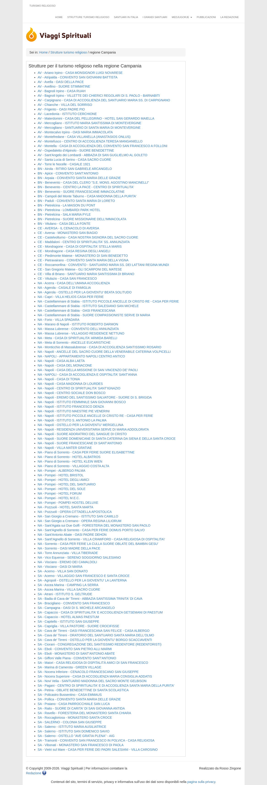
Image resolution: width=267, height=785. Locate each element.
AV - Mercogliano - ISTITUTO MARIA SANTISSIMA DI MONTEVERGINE (89, 123)
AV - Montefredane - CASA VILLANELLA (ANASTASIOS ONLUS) (84, 137)
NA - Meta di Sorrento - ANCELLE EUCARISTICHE (74, 342)
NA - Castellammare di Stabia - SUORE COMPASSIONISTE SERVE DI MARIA (94, 315)
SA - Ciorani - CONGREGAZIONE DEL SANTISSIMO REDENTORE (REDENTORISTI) (100, 644)
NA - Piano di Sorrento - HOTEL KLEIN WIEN (70, 461)
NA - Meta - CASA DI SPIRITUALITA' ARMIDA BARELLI (77, 338)
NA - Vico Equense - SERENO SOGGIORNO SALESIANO (79, 557)
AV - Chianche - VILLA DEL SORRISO (65, 105)
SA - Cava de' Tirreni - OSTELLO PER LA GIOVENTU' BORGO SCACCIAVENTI (95, 640)
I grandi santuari (155, 17)
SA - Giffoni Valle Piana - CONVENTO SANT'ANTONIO (77, 658)
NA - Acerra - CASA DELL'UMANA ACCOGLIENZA (74, 283)
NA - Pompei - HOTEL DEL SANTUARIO (67, 484)
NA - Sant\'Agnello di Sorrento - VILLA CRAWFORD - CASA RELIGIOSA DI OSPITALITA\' (101, 539)
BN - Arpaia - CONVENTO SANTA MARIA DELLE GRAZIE (79, 178)
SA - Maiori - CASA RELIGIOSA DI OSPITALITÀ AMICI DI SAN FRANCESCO (93, 662)
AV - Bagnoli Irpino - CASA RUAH (62, 91)
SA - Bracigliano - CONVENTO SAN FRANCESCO (74, 603)
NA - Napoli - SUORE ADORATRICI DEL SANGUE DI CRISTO (82, 434)
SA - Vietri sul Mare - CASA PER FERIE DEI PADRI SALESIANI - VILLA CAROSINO (98, 749)
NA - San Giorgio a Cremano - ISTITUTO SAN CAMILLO (78, 516)
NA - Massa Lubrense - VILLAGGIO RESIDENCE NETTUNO (81, 333)
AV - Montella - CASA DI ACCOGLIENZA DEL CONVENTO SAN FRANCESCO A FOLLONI (102, 146)
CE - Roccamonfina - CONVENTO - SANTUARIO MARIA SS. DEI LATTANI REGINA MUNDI (103, 265)
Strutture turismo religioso (88, 17)
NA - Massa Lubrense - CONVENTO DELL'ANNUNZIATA (78, 329)
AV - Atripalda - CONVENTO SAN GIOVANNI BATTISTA (78, 77)
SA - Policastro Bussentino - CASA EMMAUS (70, 695)
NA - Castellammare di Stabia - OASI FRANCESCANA (76, 310)
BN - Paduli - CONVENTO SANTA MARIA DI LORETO (76, 201)
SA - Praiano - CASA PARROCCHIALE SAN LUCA (74, 704)
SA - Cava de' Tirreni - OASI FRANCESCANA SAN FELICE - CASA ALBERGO (94, 630)
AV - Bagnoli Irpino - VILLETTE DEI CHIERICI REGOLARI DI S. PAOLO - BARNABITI (99, 95)
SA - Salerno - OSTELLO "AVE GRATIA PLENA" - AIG (76, 736)
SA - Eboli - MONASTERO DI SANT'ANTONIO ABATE (76, 653)
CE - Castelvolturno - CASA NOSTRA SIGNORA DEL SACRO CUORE (88, 237)
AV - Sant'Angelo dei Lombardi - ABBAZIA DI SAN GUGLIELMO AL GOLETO (92, 155)
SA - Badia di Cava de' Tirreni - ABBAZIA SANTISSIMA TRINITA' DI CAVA (90, 598)
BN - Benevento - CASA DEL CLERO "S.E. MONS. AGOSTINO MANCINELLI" (93, 182)
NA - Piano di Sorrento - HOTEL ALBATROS (69, 457)
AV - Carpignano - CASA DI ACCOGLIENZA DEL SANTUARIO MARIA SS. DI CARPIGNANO (104, 100)
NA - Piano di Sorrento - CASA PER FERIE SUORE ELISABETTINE (86, 452)
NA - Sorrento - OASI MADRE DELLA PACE (69, 548)
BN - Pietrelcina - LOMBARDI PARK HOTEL (69, 210)
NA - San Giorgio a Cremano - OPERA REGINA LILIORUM (79, 521)
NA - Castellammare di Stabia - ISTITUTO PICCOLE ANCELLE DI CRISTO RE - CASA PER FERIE (108, 301)
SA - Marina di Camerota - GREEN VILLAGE (69, 667)
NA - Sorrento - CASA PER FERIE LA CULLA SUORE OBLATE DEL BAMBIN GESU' (98, 544)
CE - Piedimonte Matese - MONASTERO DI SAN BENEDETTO (83, 255)
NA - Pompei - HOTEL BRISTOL (61, 475)
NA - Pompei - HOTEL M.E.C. (59, 498)
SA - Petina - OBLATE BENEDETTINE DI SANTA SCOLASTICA (83, 690)
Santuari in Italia (126, 17)
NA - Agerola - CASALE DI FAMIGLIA (64, 287)
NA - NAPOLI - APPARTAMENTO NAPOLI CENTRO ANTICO (81, 356)
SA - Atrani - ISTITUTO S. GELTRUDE (65, 594)
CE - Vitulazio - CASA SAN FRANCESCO (67, 278)
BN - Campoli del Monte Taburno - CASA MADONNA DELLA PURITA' (87, 196)
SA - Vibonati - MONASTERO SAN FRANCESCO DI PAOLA (81, 745)
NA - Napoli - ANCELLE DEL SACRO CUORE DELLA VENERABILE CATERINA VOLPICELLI (104, 352)
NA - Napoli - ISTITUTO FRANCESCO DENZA (71, 406)
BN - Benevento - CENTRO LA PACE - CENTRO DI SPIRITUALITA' (86, 187)
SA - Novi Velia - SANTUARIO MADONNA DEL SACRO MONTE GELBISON (92, 681)
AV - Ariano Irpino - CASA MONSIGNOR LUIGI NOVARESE (80, 73)
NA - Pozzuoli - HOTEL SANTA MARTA (65, 507)
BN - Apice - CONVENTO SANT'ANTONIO (68, 173)
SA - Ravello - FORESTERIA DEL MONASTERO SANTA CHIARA (84, 713)
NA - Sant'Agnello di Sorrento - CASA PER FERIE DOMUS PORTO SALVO (91, 530)
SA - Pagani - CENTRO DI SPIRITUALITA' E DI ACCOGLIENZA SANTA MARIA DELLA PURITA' (106, 685)
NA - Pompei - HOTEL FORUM (60, 493)
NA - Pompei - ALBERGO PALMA (61, 470)
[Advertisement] (217, 114)
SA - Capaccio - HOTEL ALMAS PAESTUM (68, 617)
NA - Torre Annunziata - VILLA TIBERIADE (68, 553)
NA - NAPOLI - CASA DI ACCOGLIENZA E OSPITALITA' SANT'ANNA (87, 374)
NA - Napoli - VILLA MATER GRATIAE (65, 448)
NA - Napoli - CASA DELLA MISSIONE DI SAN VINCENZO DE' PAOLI (88, 370)
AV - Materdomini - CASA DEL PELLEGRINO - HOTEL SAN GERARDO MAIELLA (96, 118)
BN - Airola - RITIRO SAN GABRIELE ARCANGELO (75, 169)
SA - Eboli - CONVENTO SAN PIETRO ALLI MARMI (75, 649)
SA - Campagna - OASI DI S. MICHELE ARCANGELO (76, 608)
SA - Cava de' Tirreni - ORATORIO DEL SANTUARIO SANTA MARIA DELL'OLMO (96, 635)
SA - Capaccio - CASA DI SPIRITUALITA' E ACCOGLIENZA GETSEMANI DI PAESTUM (100, 612)
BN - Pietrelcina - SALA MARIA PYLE (64, 214)
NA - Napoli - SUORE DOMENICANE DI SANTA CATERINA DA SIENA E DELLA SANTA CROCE (107, 438)
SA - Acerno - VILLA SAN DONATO (63, 571)
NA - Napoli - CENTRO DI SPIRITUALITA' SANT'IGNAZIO (79, 388)
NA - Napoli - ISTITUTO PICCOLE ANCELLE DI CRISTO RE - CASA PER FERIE (95, 416)
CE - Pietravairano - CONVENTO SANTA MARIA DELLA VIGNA (83, 260)
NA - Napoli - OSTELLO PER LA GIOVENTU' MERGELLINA (81, 425)
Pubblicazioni (206, 17)
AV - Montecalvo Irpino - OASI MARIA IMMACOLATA (75, 132)
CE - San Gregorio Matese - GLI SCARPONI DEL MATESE (80, 269)
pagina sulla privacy (201, 782)
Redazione (33, 773)
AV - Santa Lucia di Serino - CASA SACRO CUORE (74, 159)
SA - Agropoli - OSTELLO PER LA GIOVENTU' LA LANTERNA (82, 580)
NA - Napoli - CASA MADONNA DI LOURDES (70, 384)
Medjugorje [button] (182, 17)
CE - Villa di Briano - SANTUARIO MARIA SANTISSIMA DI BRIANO (86, 274)
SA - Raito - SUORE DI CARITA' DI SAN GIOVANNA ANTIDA (81, 708)
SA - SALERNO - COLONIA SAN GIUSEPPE (70, 722)
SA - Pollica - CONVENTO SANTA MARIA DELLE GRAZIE (79, 699)
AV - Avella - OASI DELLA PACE (61, 82)
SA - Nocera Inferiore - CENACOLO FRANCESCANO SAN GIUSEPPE (88, 672)
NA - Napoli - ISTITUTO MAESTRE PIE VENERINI (74, 411)
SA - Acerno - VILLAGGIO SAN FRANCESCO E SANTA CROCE (84, 576)
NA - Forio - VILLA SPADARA (59, 320)
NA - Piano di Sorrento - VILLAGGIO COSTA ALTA (73, 466)
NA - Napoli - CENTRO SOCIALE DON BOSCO (71, 393)
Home (59, 17)
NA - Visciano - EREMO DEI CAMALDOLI (67, 562)
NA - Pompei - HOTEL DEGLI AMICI (63, 480)
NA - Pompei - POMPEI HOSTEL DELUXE (68, 502)
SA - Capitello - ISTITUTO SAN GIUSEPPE (68, 621)
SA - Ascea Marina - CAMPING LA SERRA (68, 585)
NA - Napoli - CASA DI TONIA (59, 379)
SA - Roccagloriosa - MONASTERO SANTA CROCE (75, 717)
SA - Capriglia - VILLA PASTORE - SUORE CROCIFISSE (78, 626)
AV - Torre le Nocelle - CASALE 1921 (64, 164)
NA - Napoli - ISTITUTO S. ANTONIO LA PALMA (72, 420)
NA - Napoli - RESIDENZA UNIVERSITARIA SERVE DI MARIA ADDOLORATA (93, 429)
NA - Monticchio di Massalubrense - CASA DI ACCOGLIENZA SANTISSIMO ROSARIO (100, 347)
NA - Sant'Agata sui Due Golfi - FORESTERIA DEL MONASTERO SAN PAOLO (94, 525)
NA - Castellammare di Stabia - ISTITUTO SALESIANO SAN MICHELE (88, 306)
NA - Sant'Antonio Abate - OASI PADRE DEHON (72, 534)
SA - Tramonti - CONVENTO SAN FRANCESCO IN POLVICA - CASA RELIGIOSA (96, 740)
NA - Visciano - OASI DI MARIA (60, 566)
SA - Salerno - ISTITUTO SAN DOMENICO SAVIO (74, 731)
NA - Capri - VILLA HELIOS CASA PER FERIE (71, 297)
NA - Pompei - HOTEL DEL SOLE (62, 489)
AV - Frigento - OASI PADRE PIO (61, 109)
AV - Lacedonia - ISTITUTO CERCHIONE (67, 114)
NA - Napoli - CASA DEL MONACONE (65, 365)
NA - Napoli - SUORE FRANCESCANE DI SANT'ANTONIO (80, 443)
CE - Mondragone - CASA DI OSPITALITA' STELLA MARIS (80, 246)
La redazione (229, 17)
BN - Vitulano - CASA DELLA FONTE (64, 223)
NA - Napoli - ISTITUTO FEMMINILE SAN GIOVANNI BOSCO (82, 402)
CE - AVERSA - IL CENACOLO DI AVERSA (68, 228)
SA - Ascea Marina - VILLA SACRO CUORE (69, 589)
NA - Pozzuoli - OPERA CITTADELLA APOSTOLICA (75, 512)
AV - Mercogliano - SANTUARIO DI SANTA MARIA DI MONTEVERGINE (89, 127)
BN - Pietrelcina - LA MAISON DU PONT (66, 205)
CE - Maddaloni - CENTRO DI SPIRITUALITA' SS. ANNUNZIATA (84, 242)
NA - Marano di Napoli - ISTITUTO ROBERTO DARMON (78, 324)
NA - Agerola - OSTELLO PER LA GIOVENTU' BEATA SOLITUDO (85, 292)
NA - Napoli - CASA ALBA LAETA (61, 361)
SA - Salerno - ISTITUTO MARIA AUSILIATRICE (72, 727)
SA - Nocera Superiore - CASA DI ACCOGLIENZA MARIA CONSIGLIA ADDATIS (95, 676)
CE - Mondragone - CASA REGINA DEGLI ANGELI (74, 251)
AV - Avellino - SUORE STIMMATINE (64, 86)
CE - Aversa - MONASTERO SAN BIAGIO (68, 233)
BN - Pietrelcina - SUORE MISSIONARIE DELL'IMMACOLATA (82, 219)
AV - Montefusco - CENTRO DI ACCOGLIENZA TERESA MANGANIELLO (90, 141)
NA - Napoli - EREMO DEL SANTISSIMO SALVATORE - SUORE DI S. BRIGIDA (95, 397)
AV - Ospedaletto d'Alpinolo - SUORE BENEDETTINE (76, 150)
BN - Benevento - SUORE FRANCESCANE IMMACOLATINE (81, 191)
